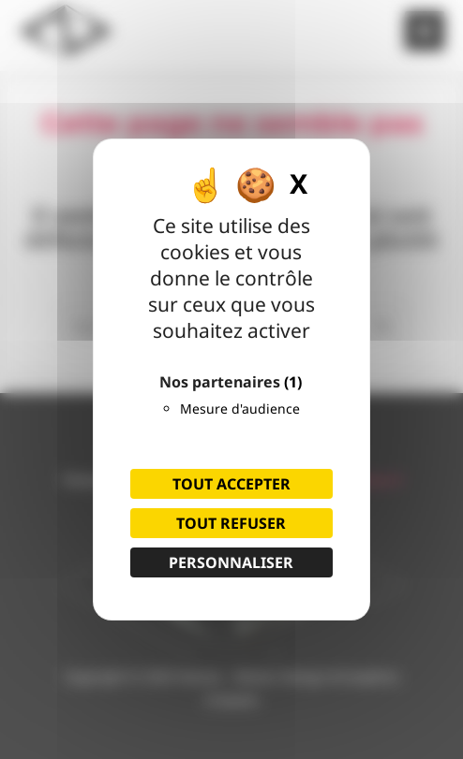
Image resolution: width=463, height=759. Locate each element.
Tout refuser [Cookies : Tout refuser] (231, 523)
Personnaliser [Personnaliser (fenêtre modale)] (231, 562)
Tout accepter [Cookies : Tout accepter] (231, 484)
